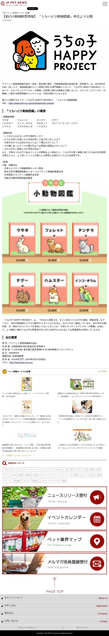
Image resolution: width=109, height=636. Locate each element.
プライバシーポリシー (27, 627)
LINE (14, 475)
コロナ (6, 469)
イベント (55, 475)
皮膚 (21, 475)
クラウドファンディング (50, 481)
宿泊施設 (17, 481)
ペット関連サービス (15, 13)
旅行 (99, 469)
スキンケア (45, 475)
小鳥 (85, 469)
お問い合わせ (56, 621)
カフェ (26, 481)
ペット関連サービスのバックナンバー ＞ (18, 456)
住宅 (92, 475)
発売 (36, 475)
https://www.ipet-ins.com (21, 362)
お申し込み (56, 605)
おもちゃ (59, 469)
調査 (64, 481)
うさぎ (78, 469)
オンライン (16, 469)
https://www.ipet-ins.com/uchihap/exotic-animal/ (31, 103)
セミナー (27, 469)
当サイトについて (56, 597)
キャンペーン (39, 469)
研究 (99, 475)
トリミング (67, 475)
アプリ (6, 475)
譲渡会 (34, 481)
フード (50, 469)
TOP (4, 13)
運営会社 (56, 613)
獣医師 (28, 475)
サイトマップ (81, 627)
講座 (76, 475)
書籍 (92, 469)
